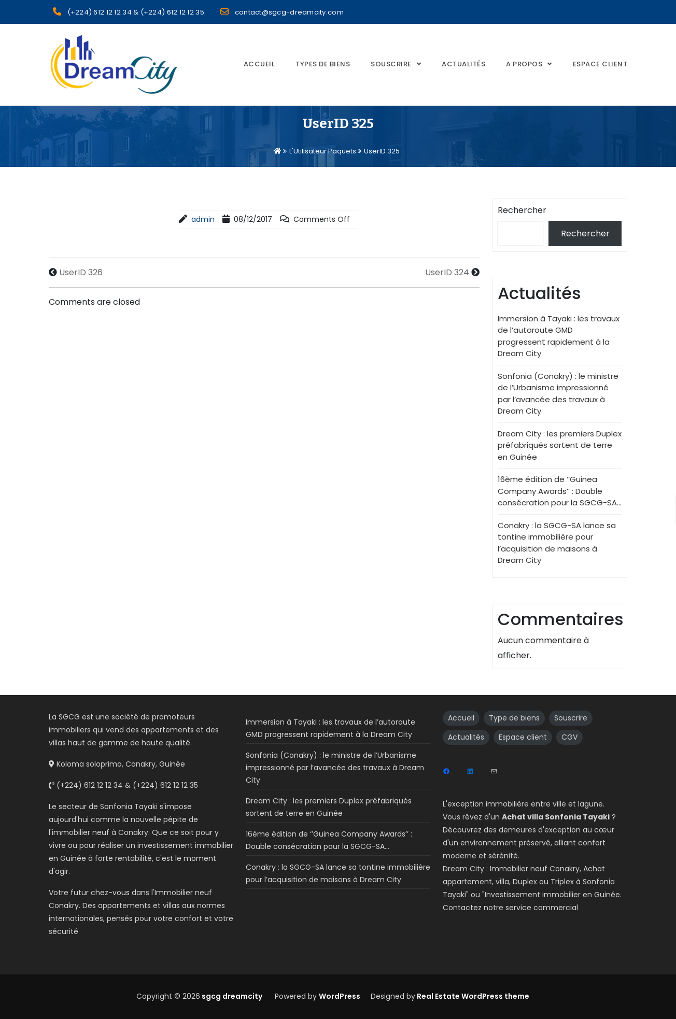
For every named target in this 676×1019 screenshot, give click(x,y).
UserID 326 (81, 272)
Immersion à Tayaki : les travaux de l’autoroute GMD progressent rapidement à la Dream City (558, 336)
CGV (569, 737)
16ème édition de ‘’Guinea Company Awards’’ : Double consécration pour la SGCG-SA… (560, 491)
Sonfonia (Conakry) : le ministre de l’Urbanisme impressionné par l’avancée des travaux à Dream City (558, 394)
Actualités (463, 64)
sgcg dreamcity (231, 996)
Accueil (259, 64)
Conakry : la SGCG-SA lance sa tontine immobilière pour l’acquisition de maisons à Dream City (557, 543)
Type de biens (514, 718)
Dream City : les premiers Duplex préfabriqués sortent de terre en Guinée (560, 445)
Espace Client (600, 64)
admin (203, 219)
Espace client (523, 737)
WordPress (339, 996)
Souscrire (391, 64)
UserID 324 (447, 272)
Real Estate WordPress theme (472, 996)
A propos (524, 64)
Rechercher (522, 210)
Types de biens (322, 64)
